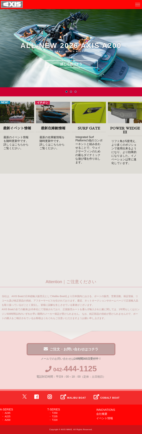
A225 (7, 416)
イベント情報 (104, 418)
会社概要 (101, 413)
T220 (55, 419)
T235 (55, 416)
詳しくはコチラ (71, 64)
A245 (7, 413)
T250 (55, 413)
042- (71, 370)
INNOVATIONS (105, 409)
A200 (7, 419)
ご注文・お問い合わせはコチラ (71, 350)
